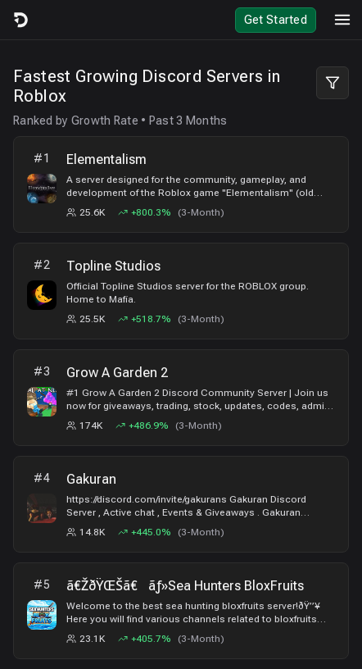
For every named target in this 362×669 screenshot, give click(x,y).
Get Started (275, 19)
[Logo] (20, 20)
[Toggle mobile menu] (342, 20)
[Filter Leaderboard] (332, 82)
